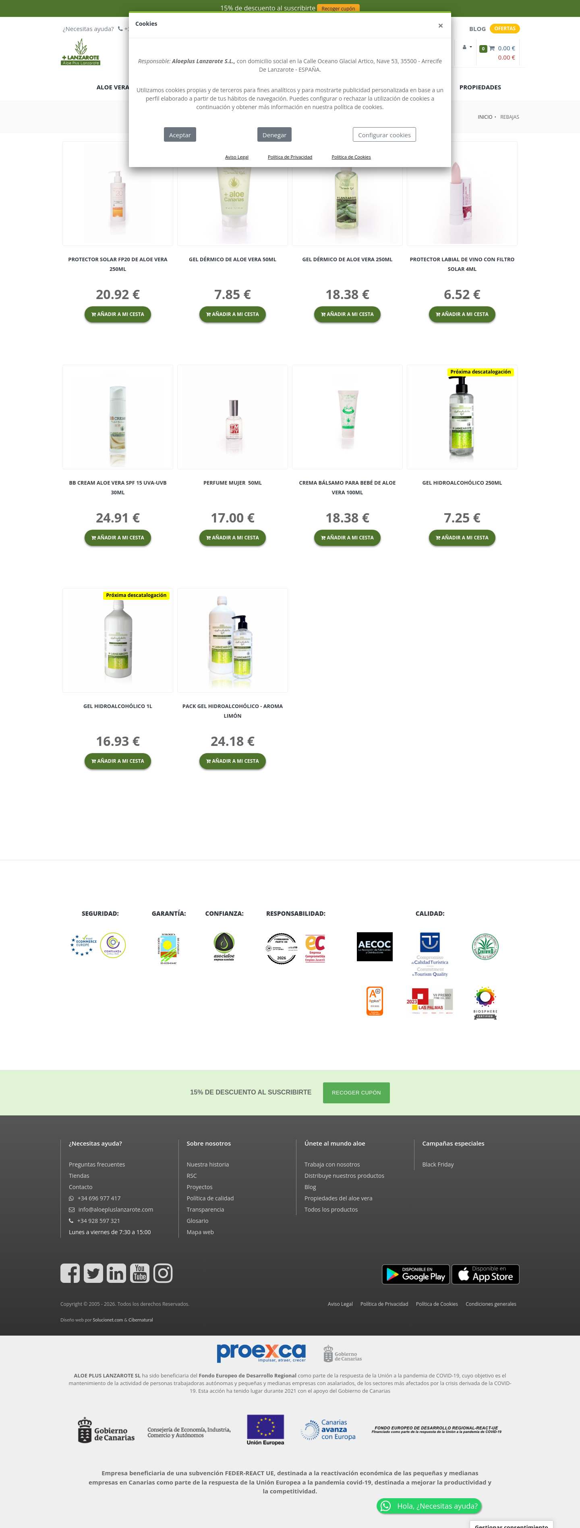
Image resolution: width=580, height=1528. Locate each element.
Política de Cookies (351, 157)
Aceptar (180, 135)
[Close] (441, 25)
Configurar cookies (384, 135)
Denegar (275, 135)
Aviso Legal (237, 157)
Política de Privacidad (290, 157)
